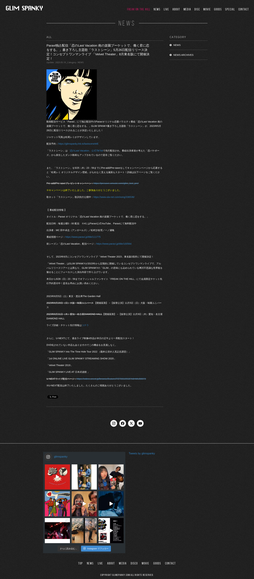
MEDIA (187, 9)
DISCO (134, 563)
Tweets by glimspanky (142, 453)
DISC (197, 9)
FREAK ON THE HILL (138, 9)
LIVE (166, 9)
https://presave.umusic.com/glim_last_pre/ (116, 183)
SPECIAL (230, 9)
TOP (80, 563)
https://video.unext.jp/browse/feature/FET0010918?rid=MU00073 (111, 378)
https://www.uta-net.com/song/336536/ (114, 197)
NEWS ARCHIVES (183, 55)
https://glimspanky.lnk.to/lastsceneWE (78, 143)
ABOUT (176, 9)
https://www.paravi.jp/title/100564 (113, 243)
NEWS (157, 9)
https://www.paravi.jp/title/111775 (82, 237)
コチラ (85, 325)
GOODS (218, 9)
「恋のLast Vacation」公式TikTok (85, 150)
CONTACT (243, 9)
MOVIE (207, 9)
